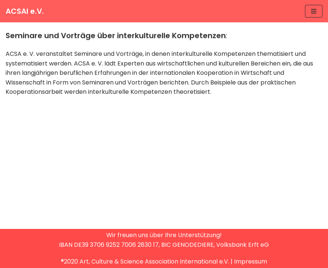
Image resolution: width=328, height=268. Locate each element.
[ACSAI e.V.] (25, 11)
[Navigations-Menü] (313, 11)
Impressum (250, 261)
